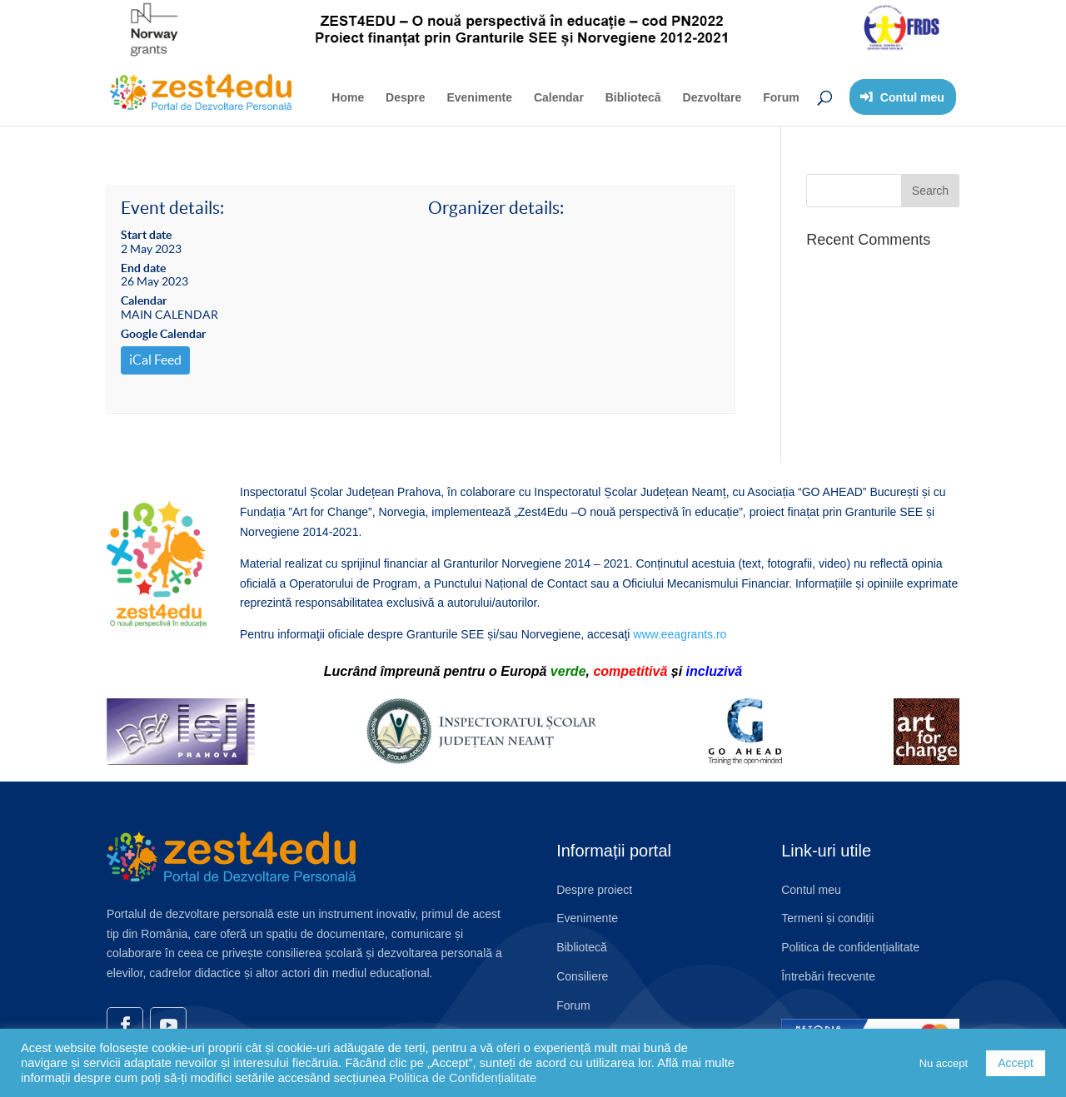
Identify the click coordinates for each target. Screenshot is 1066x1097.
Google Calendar (164, 333)
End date (143, 268)
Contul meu (811, 889)
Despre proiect (594, 889)
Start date (146, 234)
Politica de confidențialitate (850, 947)
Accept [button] (1016, 1063)
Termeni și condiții (827, 918)
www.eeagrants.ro (679, 634)
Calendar (559, 97)
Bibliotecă (633, 97)
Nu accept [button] (944, 1063)
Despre (405, 97)
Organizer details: (496, 207)
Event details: (172, 207)
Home (347, 97)
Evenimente (479, 97)
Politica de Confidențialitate (462, 1078)
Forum (781, 97)
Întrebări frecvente (828, 976)
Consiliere (582, 976)
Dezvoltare (712, 97)
